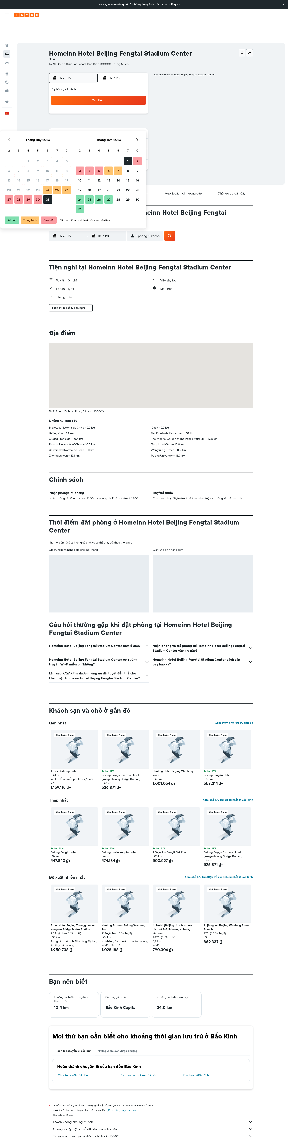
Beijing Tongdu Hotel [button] (217, 756)
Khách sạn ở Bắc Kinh (196, 1057)
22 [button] (99, 126)
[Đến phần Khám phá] (7, 55)
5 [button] (137, 97)
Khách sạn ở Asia (94, 1138)
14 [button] (89, 116)
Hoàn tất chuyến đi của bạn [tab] (73, 1032)
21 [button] (89, 126)
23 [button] (108, 126)
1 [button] (99, 97)
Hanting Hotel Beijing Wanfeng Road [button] (173, 754)
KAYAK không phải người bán (153, 1103)
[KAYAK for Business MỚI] (7, 72)
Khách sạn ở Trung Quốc (121, 1138)
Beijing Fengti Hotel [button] (63, 834)
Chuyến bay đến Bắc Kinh (73, 1057)
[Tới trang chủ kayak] (26, 15)
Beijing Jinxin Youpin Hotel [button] (119, 834)
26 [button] (137, 126)
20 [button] (80, 126)
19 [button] (137, 116)
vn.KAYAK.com (56, 1138)
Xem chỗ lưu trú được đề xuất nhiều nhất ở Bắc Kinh (219, 858)
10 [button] (118, 106)
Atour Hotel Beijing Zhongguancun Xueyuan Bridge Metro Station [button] (73, 909)
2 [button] (109, 97)
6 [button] (80, 106)
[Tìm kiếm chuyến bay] (7, 27)
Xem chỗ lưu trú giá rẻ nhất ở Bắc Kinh (228, 781)
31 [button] (118, 135)
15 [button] (99, 116)
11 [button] (128, 106)
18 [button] (127, 116)
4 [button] (128, 97)
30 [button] (109, 135)
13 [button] (79, 116)
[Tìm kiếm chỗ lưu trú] (7, 36)
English (175, 4)
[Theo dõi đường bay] (7, 64)
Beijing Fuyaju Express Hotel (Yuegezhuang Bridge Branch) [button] (121, 758)
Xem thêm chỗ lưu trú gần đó (234, 704)
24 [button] (118, 126)
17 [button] (118, 116)
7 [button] (89, 106)
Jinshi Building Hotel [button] (64, 752)
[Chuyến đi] (7, 84)
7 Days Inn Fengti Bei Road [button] (170, 834)
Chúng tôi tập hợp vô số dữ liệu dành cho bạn (153, 1110)
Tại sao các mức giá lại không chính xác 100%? (153, 1117)
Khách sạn (74, 1138)
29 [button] (99, 135)
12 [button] (137, 106)
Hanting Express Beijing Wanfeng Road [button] (123, 909)
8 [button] (99, 106)
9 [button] (109, 106)
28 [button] (89, 135)
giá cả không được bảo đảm (122, 1091)
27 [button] (80, 135)
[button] (283, 4)
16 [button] (108, 116)
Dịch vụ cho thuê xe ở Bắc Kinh (139, 1057)
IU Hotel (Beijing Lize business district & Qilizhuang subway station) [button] (173, 911)
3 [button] (118, 97)
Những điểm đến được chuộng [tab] (117, 1032)
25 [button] (128, 126)
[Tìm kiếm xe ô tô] (7, 44)
